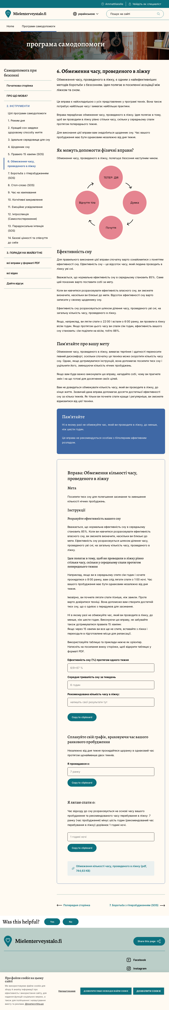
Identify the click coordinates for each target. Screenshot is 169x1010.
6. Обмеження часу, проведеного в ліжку (22, 164)
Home (10, 26)
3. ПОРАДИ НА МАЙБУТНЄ (24, 252)
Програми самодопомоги (38, 26)
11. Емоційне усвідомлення (25, 207)
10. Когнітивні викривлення (25, 199)
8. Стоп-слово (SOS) (21, 185)
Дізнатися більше (34, 1004)
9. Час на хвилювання (22, 192)
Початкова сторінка (20, 85)
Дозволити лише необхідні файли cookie (106, 991)
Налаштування (66, 991)
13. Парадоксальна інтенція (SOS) (26, 228)
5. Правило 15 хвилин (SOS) (26, 154)
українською (85, 15)
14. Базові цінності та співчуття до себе (28, 240)
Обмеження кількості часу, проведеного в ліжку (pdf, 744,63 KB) (109, 868)
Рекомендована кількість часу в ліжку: (94, 694)
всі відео (12, 273)
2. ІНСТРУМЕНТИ (18, 106)
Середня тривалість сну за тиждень (92, 677)
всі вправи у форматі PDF (23, 263)
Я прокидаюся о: (79, 763)
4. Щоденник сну (19, 147)
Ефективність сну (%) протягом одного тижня (98, 660)
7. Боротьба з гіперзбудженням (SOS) (28, 176)
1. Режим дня (16, 120)
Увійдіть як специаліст (145, 4)
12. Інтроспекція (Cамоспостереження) (22, 216)
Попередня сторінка (73, 905)
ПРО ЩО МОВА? (17, 95)
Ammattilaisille (112, 4)
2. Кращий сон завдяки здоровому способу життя (25, 130)
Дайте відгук (15, 283)
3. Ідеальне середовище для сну (29, 139)
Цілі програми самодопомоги (27, 113)
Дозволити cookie (148, 991)
